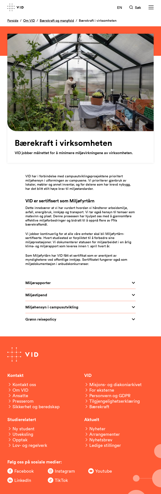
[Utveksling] (20, 434)
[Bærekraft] (96, 406)
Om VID (29, 20)
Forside (12, 20)
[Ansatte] (17, 395)
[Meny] (151, 7)
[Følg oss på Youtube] (103, 471)
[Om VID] (17, 390)
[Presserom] (20, 401)
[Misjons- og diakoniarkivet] (113, 384)
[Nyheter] (94, 428)
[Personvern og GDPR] (107, 395)
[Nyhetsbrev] (98, 439)
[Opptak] (17, 439)
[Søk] (135, 7)
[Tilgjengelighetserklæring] (112, 401)
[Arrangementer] (102, 434)
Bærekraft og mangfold (57, 20)
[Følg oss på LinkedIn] (22, 480)
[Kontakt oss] (21, 384)
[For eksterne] (99, 390)
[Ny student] (21, 428)
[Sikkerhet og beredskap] (33, 406)
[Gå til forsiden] (15, 7)
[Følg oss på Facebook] (22, 471)
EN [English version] (119, 7)
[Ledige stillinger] (102, 445)
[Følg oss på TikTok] (62, 480)
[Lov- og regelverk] (27, 445)
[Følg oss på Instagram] (62, 471)
